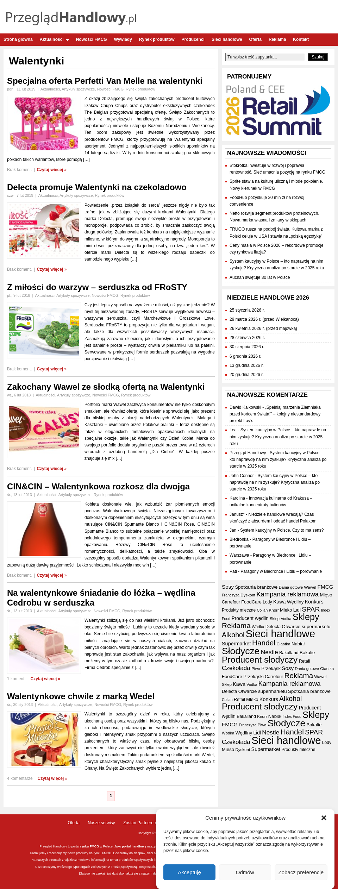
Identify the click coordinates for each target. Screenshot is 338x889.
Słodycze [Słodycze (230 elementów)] (240, 651)
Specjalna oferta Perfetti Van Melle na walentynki (104, 81)
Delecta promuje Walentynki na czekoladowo (97, 187)
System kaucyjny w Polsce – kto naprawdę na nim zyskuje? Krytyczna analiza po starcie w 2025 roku (278, 436)
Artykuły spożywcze (78, 89)
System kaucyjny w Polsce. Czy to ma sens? (282, 530)
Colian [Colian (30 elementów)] (262, 610)
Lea (233, 429)
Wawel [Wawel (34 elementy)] (310, 587)
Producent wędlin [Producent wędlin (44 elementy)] (250, 618)
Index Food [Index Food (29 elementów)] (292, 716)
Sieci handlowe (227, 39)
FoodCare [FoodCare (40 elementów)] (251, 602)
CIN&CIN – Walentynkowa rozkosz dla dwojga (98, 486)
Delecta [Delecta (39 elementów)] (273, 626)
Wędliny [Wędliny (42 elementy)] (295, 602)
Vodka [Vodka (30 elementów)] (286, 618)
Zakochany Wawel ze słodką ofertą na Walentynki (106, 387)
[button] (323, 818)
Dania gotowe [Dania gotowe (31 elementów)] (291, 587)
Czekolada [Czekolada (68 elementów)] (236, 668)
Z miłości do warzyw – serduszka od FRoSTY (97, 287)
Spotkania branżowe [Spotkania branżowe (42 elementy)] (256, 587)
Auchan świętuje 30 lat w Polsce (260, 277)
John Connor (242, 475)
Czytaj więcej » (52, 169)
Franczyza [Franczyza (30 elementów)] (230, 595)
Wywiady (123, 39)
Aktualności (54, 39)
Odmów (245, 872)
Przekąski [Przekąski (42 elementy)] (271, 668)
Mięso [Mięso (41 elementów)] (326, 594)
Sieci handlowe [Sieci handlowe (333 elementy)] (280, 633)
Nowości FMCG (91, 39)
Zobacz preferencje (301, 872)
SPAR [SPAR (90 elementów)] (311, 609)
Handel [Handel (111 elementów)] (263, 643)
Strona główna (18, 39)
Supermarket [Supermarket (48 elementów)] (236, 643)
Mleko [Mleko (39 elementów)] (286, 610)
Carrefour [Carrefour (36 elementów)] (231, 602)
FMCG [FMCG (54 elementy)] (325, 587)
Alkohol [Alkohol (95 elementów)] (233, 635)
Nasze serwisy (101, 822)
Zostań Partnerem (140, 822)
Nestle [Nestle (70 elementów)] (269, 652)
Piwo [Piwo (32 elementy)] (255, 668)
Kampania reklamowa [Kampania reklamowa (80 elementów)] (287, 594)
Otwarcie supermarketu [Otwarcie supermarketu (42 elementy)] (306, 626)
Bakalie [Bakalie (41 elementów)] (307, 652)
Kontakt (301, 39)
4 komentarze (20, 778)
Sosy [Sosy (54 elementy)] (228, 587)
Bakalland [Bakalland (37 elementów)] (289, 652)
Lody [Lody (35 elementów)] (267, 602)
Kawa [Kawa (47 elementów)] (279, 602)
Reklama (277, 39)
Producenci (193, 39)
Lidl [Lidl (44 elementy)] (297, 610)
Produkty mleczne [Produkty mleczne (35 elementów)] (239, 610)
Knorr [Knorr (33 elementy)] (274, 610)
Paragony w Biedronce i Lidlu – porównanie (281, 571)
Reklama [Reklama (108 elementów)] (236, 625)
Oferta (255, 39)
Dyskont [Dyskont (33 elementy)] (247, 595)
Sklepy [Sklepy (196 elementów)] (306, 617)
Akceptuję (189, 872)
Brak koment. (19, 169)
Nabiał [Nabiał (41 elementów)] (298, 643)
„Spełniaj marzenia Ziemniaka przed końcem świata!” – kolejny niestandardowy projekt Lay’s (275, 414)
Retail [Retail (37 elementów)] (304, 661)
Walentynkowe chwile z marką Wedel (81, 696)
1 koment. (16, 678)
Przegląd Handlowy (248, 452)
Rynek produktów (157, 39)
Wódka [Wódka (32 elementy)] (258, 627)
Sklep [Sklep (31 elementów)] (275, 618)
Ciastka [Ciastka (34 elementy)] (283, 643)
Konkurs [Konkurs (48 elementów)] (314, 602)
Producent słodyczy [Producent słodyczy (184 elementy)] (260, 659)
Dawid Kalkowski (245, 407)
